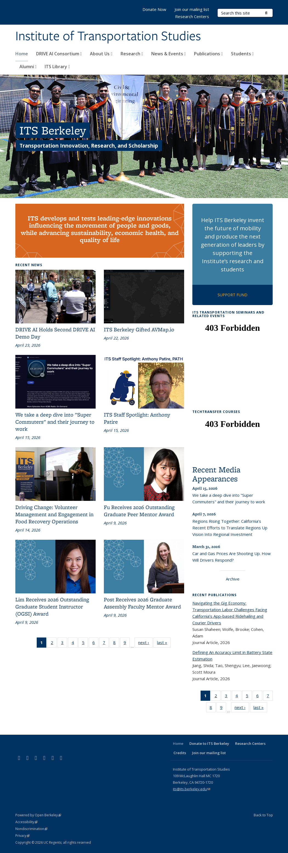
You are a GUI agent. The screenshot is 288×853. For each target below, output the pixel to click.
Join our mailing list (192, 9)
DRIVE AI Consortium (59, 54)
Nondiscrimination (31, 828)
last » (164, 643)
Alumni (28, 67)
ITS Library (57, 67)
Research (132, 54)
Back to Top (263, 814)
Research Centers (192, 16)
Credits (179, 752)
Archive (232, 579)
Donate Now (154, 9)
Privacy (22, 835)
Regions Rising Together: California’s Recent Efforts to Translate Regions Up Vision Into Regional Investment (229, 527)
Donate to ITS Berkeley (209, 743)
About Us (101, 54)
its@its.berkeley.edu (191, 788)
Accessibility (26, 822)
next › (145, 643)
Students (242, 54)
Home (21, 54)
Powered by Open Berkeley (38, 815)
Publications (208, 54)
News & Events (168, 54)
